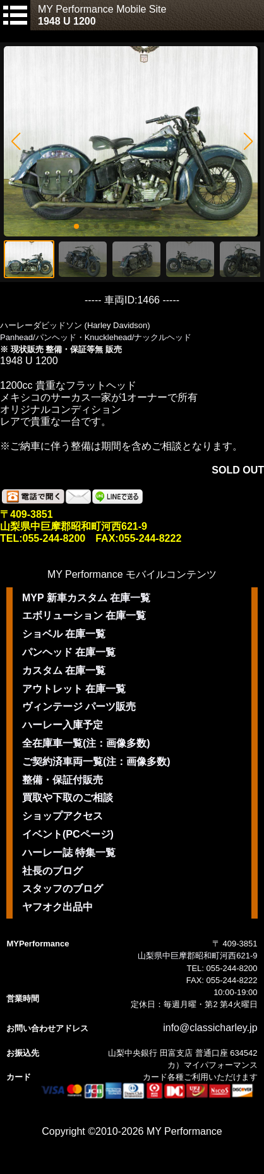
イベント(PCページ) (68, 834)
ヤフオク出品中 (57, 907)
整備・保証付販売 (62, 779)
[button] (15, 141)
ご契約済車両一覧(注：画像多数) (96, 761)
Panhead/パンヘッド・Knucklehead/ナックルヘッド (95, 337)
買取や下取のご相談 (67, 797)
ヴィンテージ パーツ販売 (79, 706)
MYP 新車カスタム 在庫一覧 (86, 597)
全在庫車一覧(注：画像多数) (86, 743)
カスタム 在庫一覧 (63, 670)
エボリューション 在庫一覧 (84, 615)
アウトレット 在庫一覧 (74, 688)
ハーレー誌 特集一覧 (69, 852)
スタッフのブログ (62, 888)
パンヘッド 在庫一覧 (69, 652)
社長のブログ (52, 870)
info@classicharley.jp (210, 1027)
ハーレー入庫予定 (62, 724)
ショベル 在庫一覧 (63, 633)
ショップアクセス (62, 815)
